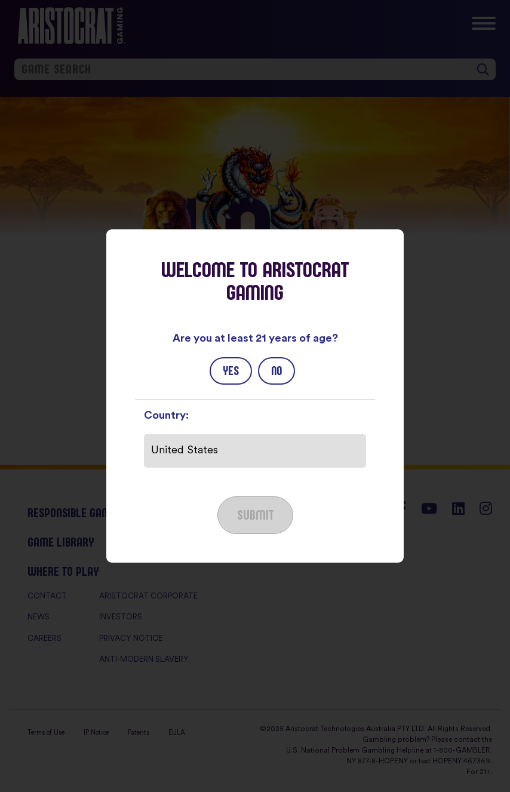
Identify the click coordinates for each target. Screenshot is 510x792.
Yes (231, 370)
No (276, 370)
